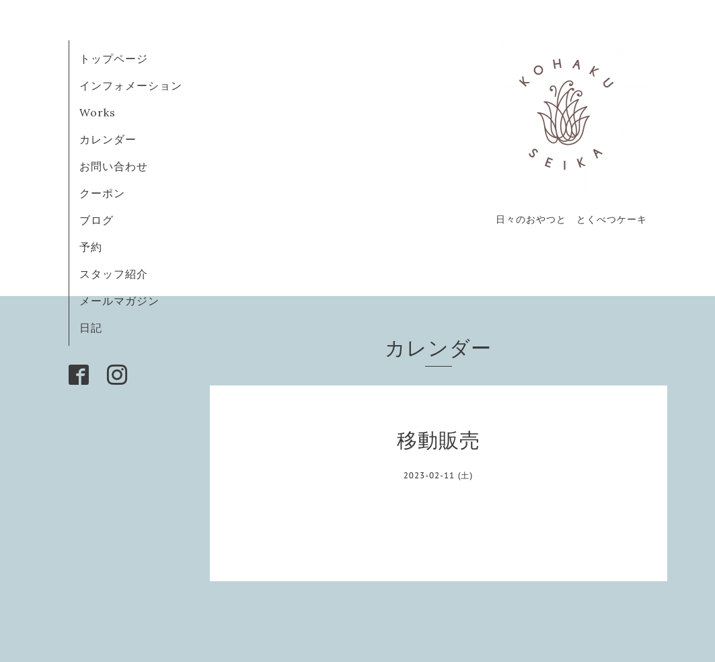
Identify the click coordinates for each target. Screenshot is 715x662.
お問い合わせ (113, 166)
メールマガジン (119, 300)
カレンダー (108, 139)
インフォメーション (130, 85)
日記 (90, 327)
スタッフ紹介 (113, 274)
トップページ (113, 58)
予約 (90, 247)
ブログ (102, 220)
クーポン (102, 193)
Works (97, 112)
